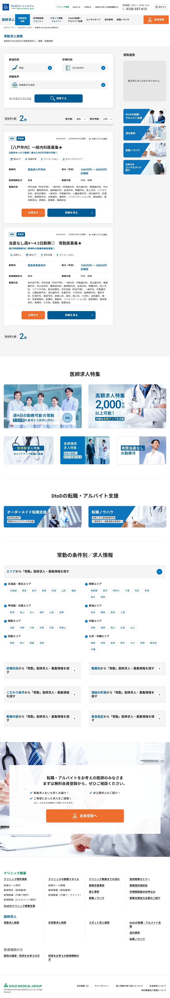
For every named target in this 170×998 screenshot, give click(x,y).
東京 (105, 590)
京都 (22, 627)
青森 (24, 590)
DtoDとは (76, 7)
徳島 (12, 643)
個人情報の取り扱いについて (129, 986)
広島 (122, 627)
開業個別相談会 (138, 885)
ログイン (162, 7)
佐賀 (103, 643)
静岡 (103, 612)
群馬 (103, 597)
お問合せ (87, 7)
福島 (73, 590)
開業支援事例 (96, 885)
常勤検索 (22, 20)
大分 (132, 643)
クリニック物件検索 (15, 879)
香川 (22, 643)
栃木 (93, 597)
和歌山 (62, 627)
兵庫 (42, 627)
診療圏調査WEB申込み (143, 891)
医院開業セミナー (140, 879)
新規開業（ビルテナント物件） (20, 899)
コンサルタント (93, 19)
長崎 (112, 643)
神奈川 (116, 590)
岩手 (34, 590)
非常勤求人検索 (57, 922)
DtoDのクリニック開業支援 (19, 906)
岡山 (112, 627)
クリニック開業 (63, 7)
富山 (22, 612)
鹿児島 (153, 643)
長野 (61, 612)
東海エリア (95, 605)
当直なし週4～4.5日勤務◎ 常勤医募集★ (45, 243)
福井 (42, 612)
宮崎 (142, 643)
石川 (32, 612)
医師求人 (8, 20)
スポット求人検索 (99, 922)
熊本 (122, 643)
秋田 (54, 590)
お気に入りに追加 (99, 139)
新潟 (12, 612)
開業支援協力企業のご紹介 (145, 898)
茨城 (147, 590)
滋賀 (12, 627)
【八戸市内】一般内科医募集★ (35, 147)
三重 (122, 612)
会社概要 (81, 986)
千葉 (127, 590)
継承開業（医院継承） (60, 890)
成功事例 (109, 19)
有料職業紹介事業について (153, 990)
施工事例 (94, 891)
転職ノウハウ (123, 19)
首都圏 (94, 590)
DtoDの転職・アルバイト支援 (75, 20)
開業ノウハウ (96, 898)
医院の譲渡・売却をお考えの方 (22, 955)
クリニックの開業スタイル (63, 879)
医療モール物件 (12, 885)
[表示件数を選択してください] (107, 119)
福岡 (93, 643)
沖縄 (93, 649)
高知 (42, 643)
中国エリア (95, 620)
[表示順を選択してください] (81, 119)
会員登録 (159, 19)
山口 (132, 627)
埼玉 (137, 590)
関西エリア (14, 620)
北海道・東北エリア (19, 583)
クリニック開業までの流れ (104, 879)
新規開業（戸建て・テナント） (65, 895)
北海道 (13, 590)
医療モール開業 (56, 885)
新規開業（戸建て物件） (17, 895)
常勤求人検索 (11, 922)
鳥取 (93, 627)
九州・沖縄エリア (99, 636)
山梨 (51, 612)
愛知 (112, 612)
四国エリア (14, 636)
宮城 (44, 590)
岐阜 (93, 612)
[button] (32, 68)
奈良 (51, 627)
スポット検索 (56, 20)
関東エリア (95, 583)
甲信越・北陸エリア (19, 605)
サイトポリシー (102, 986)
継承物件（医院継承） (16, 890)
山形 (64, 590)
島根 (103, 627)
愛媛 (32, 643)
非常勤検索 (38, 20)
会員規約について (158, 986)
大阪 (32, 627)
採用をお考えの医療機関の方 (107, 7)
